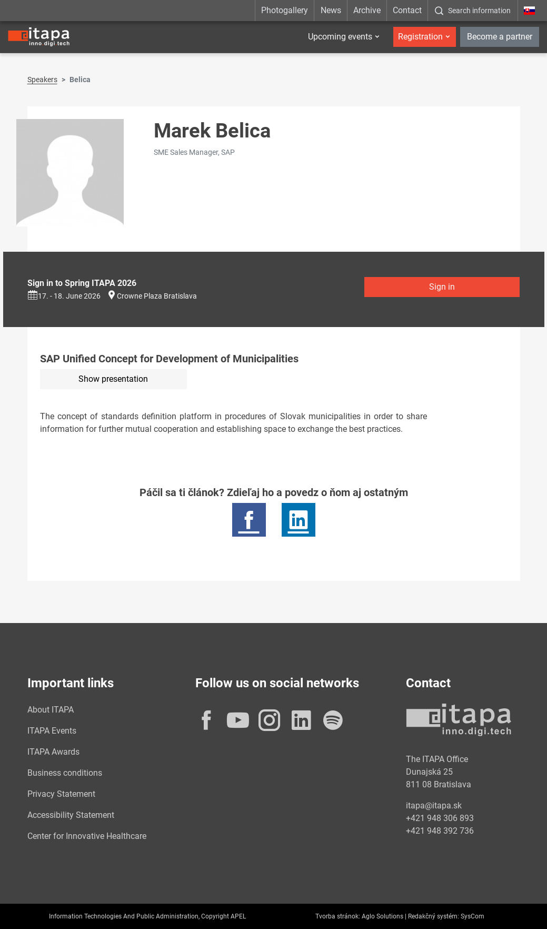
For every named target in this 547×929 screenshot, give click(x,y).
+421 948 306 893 (440, 818)
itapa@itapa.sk (434, 805)
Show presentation (113, 379)
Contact (407, 10)
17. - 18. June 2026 (64, 296)
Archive (367, 10)
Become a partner (499, 37)
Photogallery (284, 10)
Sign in (442, 287)
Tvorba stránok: (337, 916)
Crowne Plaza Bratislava (157, 296)
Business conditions (64, 773)
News (331, 10)
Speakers (42, 79)
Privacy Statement (61, 794)
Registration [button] (420, 37)
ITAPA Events (51, 731)
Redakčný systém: (433, 916)
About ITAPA (50, 710)
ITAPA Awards (53, 752)
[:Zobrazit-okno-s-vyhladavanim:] (472, 10)
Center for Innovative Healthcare (86, 836)
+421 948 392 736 (440, 831)
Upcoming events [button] (340, 37)
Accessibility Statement (70, 815)
